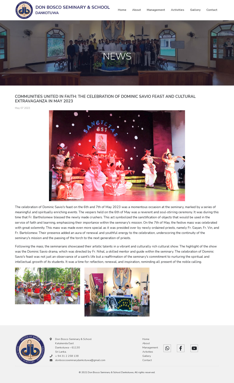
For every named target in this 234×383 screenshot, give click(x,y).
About (136, 10)
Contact (211, 10)
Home (122, 10)
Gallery (195, 10)
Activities (177, 10)
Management (156, 10)
